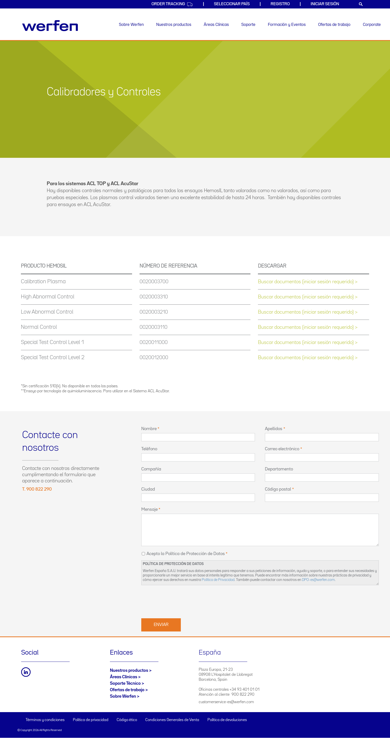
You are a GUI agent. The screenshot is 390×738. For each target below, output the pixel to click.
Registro (280, 4)
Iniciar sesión (325, 4)
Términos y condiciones (45, 720)
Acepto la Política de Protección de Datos (185, 554)
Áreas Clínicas (216, 25)
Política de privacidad (90, 720)
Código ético (127, 720)
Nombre (149, 429)
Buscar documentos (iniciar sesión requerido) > (307, 282)
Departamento (279, 469)
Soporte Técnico (125, 683)
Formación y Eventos (287, 25)
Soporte (248, 25)
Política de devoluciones (227, 720)
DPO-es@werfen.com (318, 579)
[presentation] (179, 601)
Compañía (151, 469)
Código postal (278, 489)
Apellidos (273, 429)
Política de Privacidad (218, 579)
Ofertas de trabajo (334, 25)
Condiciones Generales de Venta (172, 720)
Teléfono (149, 449)
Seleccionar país (232, 4)
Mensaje (149, 509)
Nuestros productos (173, 25)
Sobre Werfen (131, 25)
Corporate (372, 25)
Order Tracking (172, 4)
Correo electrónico (282, 449)
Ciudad (148, 489)
